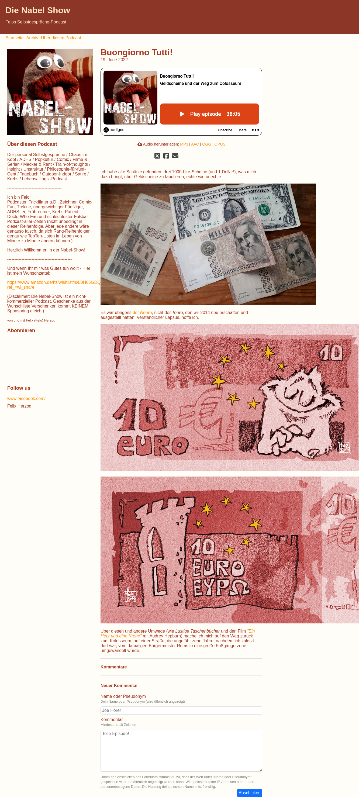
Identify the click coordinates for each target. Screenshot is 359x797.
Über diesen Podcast (61, 38)
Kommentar (112, 719)
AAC (195, 144)
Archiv (32, 38)
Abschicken (250, 793)
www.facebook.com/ (26, 398)
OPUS (220, 144)
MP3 (184, 144)
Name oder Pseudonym (123, 696)
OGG (206, 144)
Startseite (14, 38)
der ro (142, 312)
